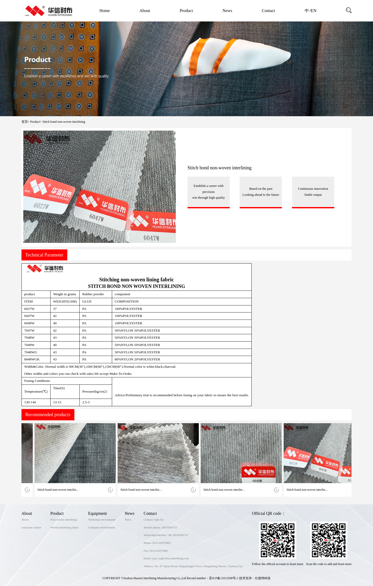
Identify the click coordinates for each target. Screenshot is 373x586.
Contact (268, 10)
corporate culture (31, 527)
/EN (313, 10)
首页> (25, 122)
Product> (36, 122)
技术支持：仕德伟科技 (255, 578)
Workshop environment (101, 519)
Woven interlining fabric (64, 527)
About (144, 10)
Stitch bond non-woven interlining (63, 122)
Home (105, 10)
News (227, 10)
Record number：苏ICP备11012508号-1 (212, 578)
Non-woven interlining (63, 519)
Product (186, 10)
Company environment (101, 527)
